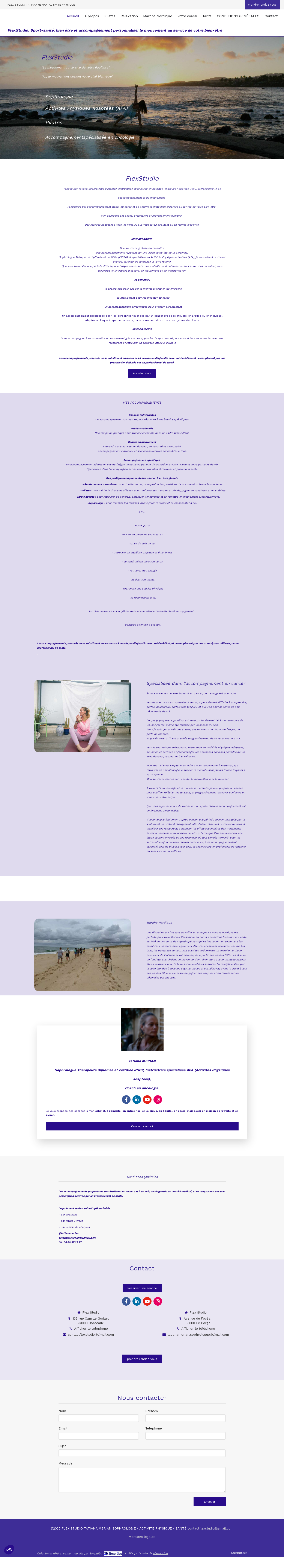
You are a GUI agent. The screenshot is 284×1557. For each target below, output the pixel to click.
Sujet (62, 1446)
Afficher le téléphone (91, 1329)
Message (65, 1463)
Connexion (239, 1553)
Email (63, 1428)
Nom (62, 1411)
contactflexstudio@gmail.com (91, 1335)
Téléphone (153, 1428)
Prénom (151, 1411)
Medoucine (160, 1553)
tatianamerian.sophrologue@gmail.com (198, 1335)
